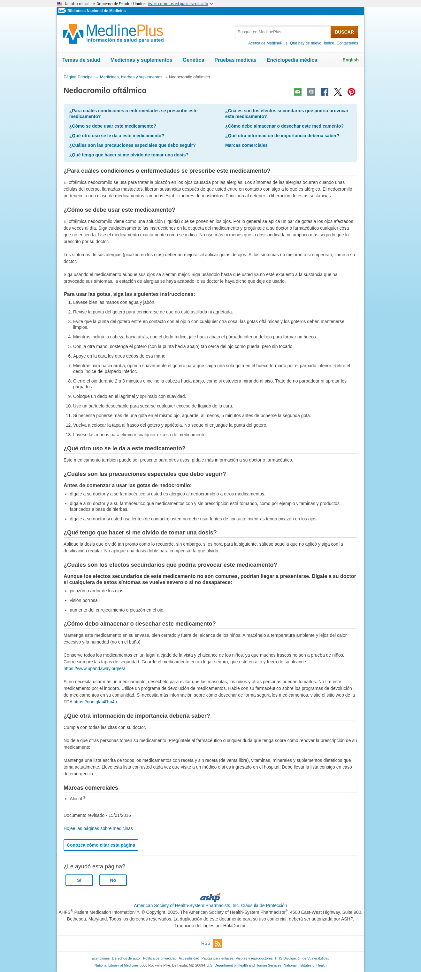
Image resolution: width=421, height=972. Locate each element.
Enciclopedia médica (292, 60)
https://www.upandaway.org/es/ (94, 668)
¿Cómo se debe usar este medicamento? (112, 126)
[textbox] (283, 32)
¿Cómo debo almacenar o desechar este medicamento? (284, 126)
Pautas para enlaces (217, 958)
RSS (211, 943)
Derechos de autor (126, 958)
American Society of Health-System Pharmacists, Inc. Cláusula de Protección (210, 905)
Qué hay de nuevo (305, 43)
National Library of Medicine (116, 965)
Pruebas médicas (235, 60)
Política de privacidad (159, 958)
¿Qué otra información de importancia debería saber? (282, 135)
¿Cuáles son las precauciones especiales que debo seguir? (132, 145)
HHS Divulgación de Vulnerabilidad (302, 958)
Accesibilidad (189, 958)
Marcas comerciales (246, 145)
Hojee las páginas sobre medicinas (98, 828)
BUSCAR (344, 32)
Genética (193, 60)
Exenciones (101, 958)
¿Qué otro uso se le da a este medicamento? (116, 135)
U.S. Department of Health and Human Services (244, 965)
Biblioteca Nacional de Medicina (96, 11)
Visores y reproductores (254, 958)
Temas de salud (81, 60)
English (350, 59)
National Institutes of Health (305, 965)
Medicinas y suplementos (141, 60)
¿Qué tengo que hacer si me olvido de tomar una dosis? (128, 154)
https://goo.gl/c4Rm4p (95, 701)
